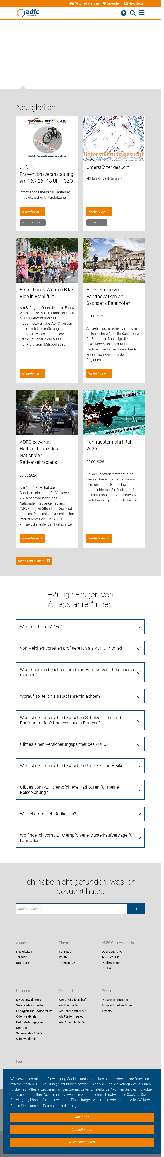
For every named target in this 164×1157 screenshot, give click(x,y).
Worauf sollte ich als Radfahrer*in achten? (60, 696)
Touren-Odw (97, 222)
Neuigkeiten (24, 951)
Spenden (112, 3)
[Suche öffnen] (133, 13)
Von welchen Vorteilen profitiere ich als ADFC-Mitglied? (72, 648)
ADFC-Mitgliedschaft (73, 1000)
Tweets (107, 1011)
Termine (21, 957)
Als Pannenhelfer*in (72, 1022)
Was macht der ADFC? (41, 626)
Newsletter (134, 3)
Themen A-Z (67, 962)
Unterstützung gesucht (31, 1022)
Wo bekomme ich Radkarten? (48, 813)
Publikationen (111, 962)
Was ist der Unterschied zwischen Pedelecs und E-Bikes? (74, 765)
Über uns (23, 991)
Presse (107, 991)
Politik (63, 957)
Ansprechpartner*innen (117, 1005)
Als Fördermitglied (71, 1016)
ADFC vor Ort (110, 957)
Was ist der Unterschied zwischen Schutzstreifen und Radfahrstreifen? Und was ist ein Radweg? (70, 720)
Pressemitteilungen (115, 1000)
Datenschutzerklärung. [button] (60, 1106)
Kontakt (107, 968)
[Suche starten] (135, 909)
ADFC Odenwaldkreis (118, 943)
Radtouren (23, 962)
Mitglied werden (84, 3)
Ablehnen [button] (82, 1117)
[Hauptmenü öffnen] (142, 13)
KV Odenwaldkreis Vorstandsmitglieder (30, 1002)
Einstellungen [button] (82, 1130)
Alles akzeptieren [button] (82, 1142)
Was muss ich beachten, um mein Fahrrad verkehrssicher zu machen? (77, 672)
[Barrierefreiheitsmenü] (123, 13)
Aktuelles (23, 943)
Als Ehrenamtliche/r (72, 1011)
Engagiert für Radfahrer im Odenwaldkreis (34, 1013)
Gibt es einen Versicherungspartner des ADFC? (64, 744)
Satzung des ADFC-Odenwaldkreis (29, 1036)
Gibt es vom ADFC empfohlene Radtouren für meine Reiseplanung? (69, 789)
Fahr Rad (65, 951)
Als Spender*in (69, 1005)
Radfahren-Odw (32, 222)
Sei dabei (66, 991)
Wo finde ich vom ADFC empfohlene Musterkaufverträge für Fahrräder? (77, 838)
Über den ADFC (112, 951)
